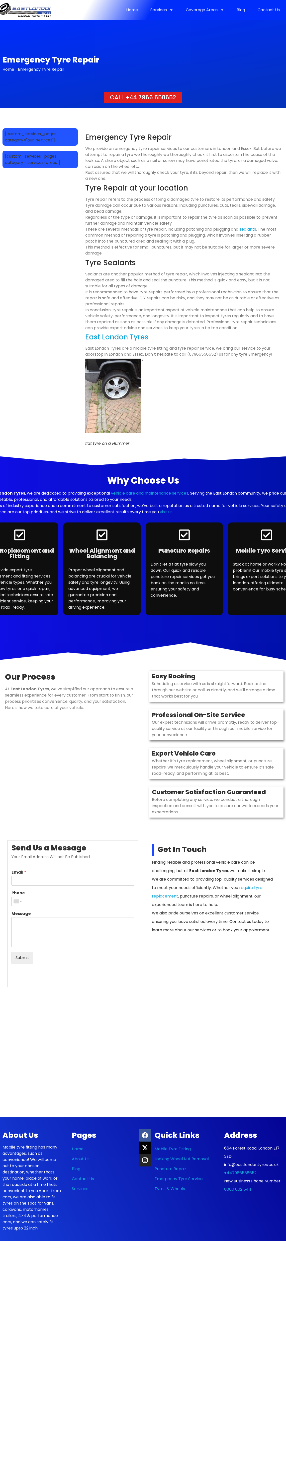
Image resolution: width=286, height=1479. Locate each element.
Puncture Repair (170, 1169)
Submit (22, 958)
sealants (247, 229)
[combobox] (17, 901)
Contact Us (269, 10)
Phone (18, 893)
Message (21, 913)
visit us (166, 512)
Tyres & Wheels (170, 1189)
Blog (241, 10)
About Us (81, 1159)
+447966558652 (240, 1173)
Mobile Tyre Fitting (173, 1149)
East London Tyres (116, 337)
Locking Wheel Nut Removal (182, 1159)
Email (18, 872)
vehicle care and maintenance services (149, 493)
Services (161, 9)
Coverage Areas (205, 9)
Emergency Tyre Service (179, 1179)
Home (132, 10)
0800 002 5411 (237, 1189)
